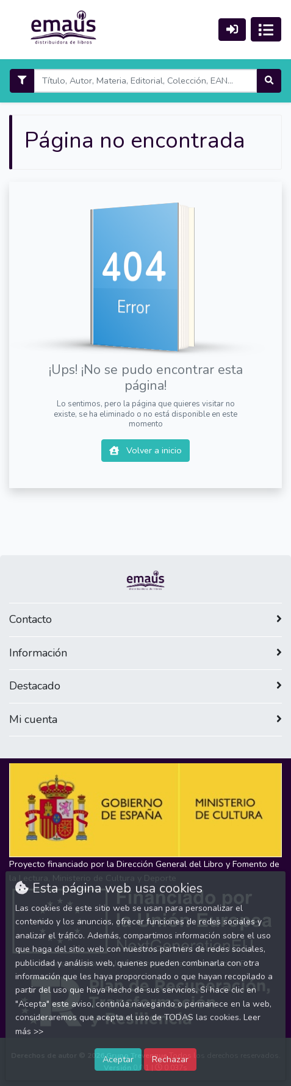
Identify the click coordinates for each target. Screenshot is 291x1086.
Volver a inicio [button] (145, 450)
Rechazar (170, 1059)
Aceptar (118, 1059)
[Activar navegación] (266, 29)
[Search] (145, 81)
